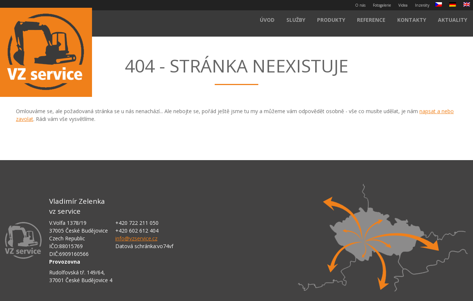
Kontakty (411, 19)
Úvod (267, 19)
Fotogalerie (382, 5)
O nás (360, 5)
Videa (403, 5)
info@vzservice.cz (136, 238)
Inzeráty (422, 5)
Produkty (331, 19)
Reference (371, 19)
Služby (295, 19)
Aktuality (452, 19)
